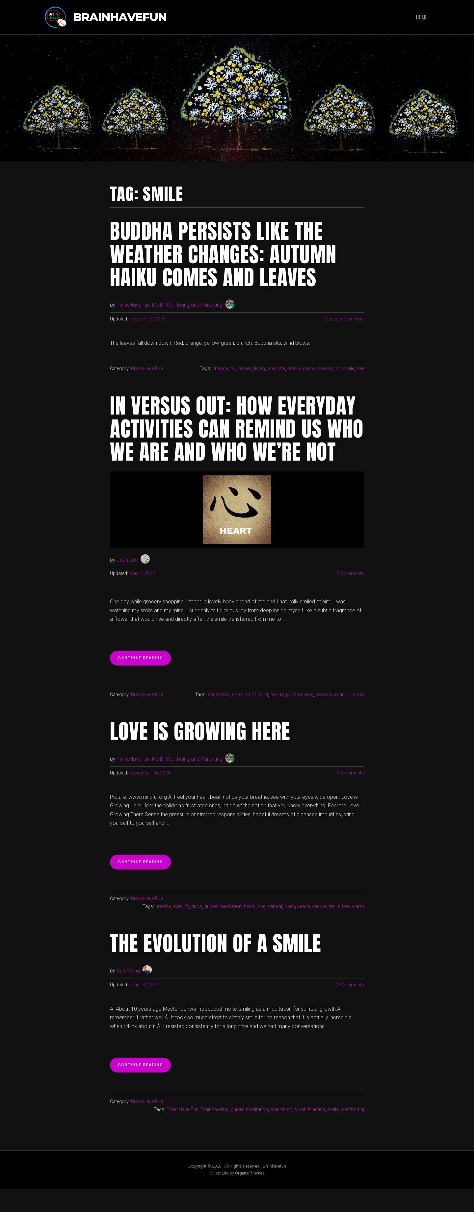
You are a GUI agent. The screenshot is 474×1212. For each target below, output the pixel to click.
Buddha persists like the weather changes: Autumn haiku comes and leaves (224, 254)
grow (197, 929)
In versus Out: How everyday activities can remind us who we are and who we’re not (233, 440)
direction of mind (250, 717)
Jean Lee (127, 583)
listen (259, 368)
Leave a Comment (345, 319)
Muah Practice (310, 1133)
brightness (219, 717)
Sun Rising (128, 994)
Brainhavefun (120, 17)
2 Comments (350, 597)
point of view (299, 717)
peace (309, 368)
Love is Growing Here (200, 754)
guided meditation (223, 929)
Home (421, 17)
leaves (245, 368)
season (325, 368)
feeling (277, 717)
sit (338, 368)
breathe (163, 929)
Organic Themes (250, 1196)
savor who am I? (333, 717)
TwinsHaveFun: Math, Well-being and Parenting (170, 305)
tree (360, 368)
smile (348, 368)
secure (319, 929)
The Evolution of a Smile (216, 966)
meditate (276, 368)
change (220, 368)
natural (275, 929)
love (261, 929)
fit (187, 929)
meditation (281, 1133)
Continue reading (144, 683)
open (289, 929)
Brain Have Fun (147, 368)
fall (233, 368)
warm (358, 929)
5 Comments (350, 796)
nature (294, 368)
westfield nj (352, 1133)
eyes (178, 929)
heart (249, 929)
